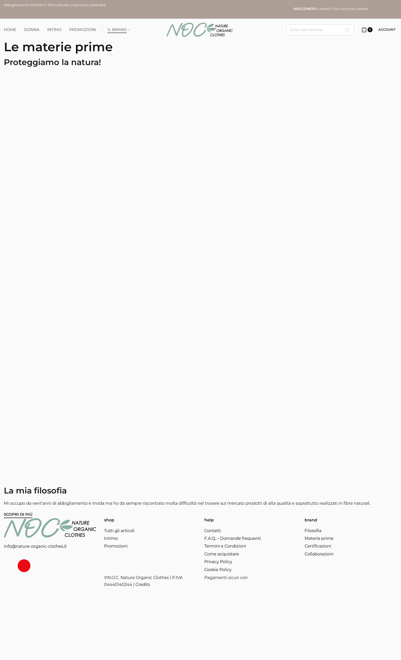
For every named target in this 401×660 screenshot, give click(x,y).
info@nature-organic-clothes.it (35, 546)
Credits (143, 584)
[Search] (347, 29)
